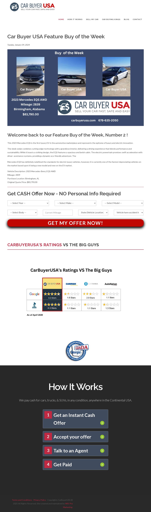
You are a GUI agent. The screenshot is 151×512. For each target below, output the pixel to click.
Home (61, 19)
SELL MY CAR (92, 19)
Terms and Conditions (22, 500)
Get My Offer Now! (75, 223)
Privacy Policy (40, 500)
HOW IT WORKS (75, 19)
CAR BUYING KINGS (111, 19)
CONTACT (137, 19)
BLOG (126, 19)
